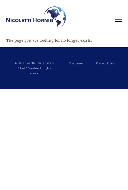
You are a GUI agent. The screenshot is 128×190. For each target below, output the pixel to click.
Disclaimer (76, 63)
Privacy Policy (105, 63)
